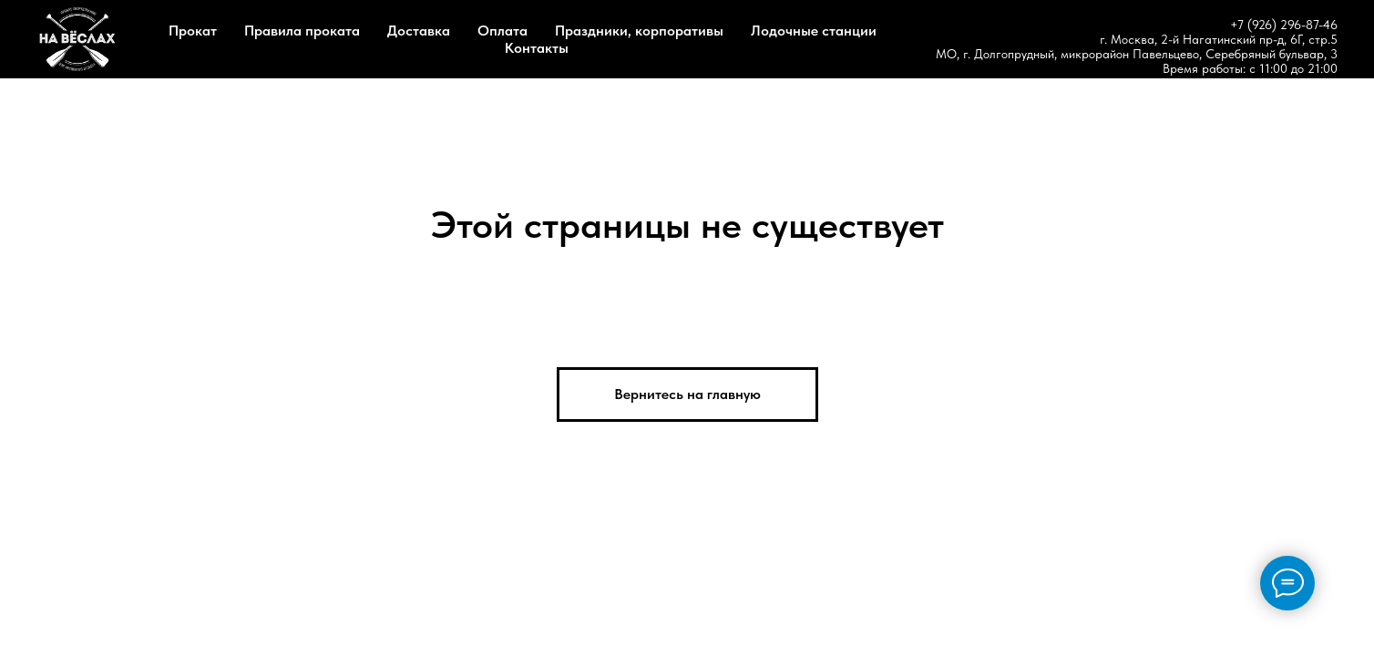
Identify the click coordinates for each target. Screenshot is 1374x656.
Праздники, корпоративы (639, 30)
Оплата (502, 30)
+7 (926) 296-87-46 (1284, 24)
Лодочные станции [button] (814, 30)
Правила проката (302, 30)
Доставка (418, 30)
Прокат (193, 30)
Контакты (537, 47)
